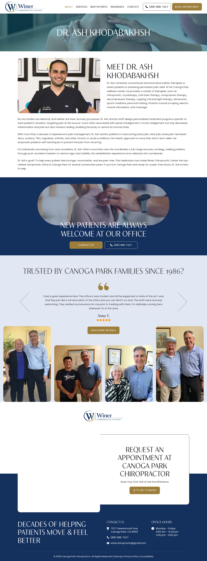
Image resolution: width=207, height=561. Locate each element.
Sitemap (118, 556)
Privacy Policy (131, 556)
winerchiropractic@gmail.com (128, 543)
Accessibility (147, 556)
